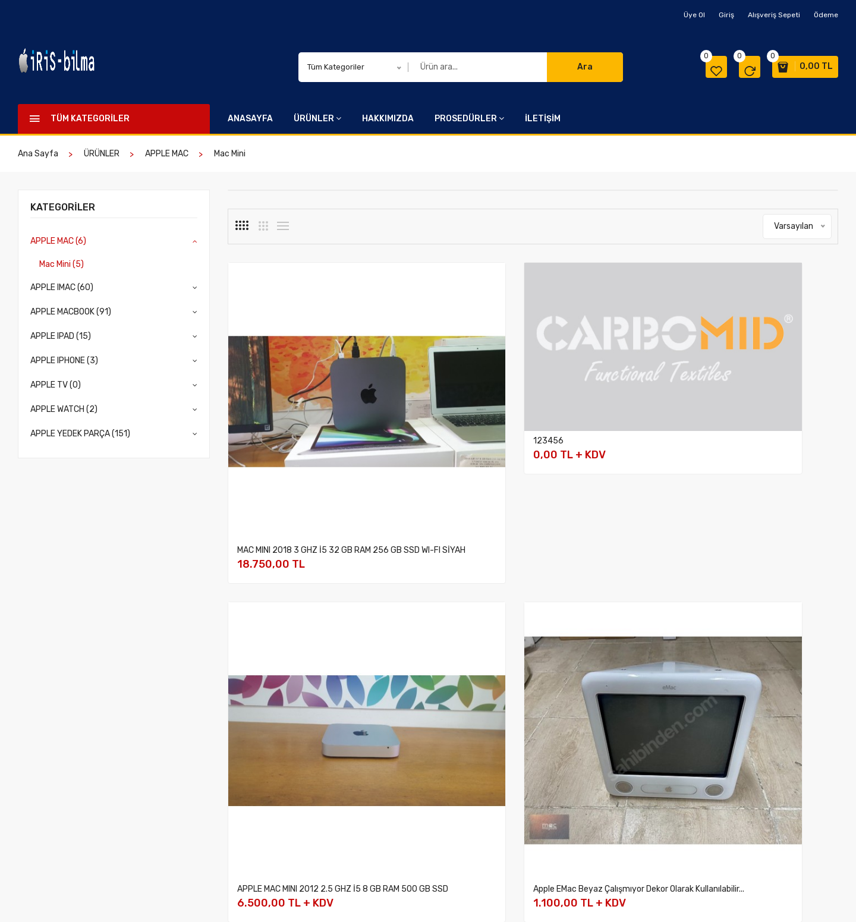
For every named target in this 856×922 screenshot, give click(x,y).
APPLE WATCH (254, 833)
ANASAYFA (250, 119)
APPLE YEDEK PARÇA (267, 848)
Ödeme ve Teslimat (506, 740)
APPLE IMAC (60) (61, 287)
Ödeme (826, 15)
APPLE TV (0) (55, 385)
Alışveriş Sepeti (774, 15)
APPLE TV (246, 817)
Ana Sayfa (38, 154)
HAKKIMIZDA (388, 119)
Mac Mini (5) (61, 264)
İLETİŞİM (543, 119)
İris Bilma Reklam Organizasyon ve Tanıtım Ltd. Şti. (146, 897)
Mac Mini (230, 154)
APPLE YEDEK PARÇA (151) (80, 434)
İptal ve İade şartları (508, 755)
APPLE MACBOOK (259, 771)
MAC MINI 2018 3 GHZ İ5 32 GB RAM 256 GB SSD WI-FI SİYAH (295, 414)
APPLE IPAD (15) (60, 336)
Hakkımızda (371, 740)
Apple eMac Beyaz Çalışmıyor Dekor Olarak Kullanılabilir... (764, 414)
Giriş (726, 15)
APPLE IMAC (250, 755)
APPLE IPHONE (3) (64, 360)
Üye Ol (694, 15)
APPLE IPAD (250, 786)
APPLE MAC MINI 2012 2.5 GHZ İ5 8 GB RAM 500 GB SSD (608, 414)
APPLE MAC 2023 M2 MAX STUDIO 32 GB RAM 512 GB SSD (454, 623)
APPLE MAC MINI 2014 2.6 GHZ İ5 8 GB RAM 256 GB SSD (294, 623)
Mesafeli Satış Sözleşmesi (519, 771)
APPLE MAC (166, 154)
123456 (409, 356)
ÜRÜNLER (317, 119)
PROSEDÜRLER (469, 119)
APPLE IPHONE (255, 802)
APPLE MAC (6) (58, 241)
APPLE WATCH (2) (63, 409)
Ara (585, 67)
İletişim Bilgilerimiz (627, 740)
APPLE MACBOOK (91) (70, 312)
